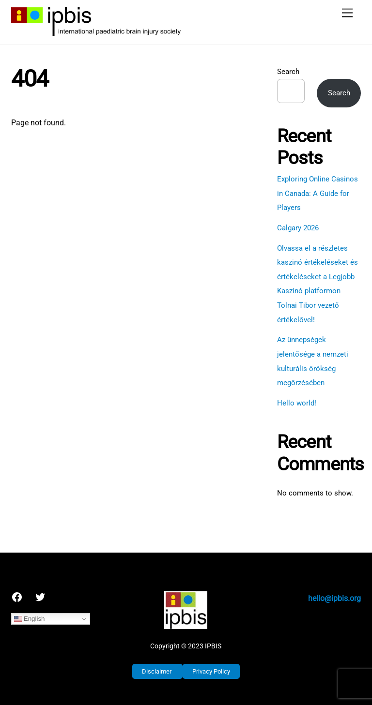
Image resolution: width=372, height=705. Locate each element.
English (29, 619)
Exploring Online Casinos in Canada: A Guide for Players (317, 193)
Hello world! (296, 403)
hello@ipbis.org (334, 598)
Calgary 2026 (298, 228)
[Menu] (347, 13)
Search (288, 71)
